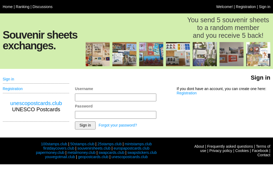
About (199, 146)
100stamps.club (54, 144)
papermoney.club (50, 152)
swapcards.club (111, 152)
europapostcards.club (131, 148)
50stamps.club (82, 144)
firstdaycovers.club (58, 148)
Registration (246, 7)
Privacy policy (220, 151)
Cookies (242, 151)
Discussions (43, 7)
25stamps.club (109, 144)
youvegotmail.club (60, 157)
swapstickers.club (142, 152)
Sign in (264, 7)
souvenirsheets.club (94, 148)
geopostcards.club (93, 157)
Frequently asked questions (230, 146)
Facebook (260, 151)
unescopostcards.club (36, 103)
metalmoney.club (81, 152)
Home (8, 7)
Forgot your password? (117, 125)
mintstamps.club (138, 144)
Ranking (22, 7)
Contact (263, 155)
